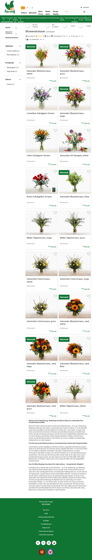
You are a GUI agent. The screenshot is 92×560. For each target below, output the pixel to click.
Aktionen (33, 13)
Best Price (40, 12)
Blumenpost (13, 68)
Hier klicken (46, 504)
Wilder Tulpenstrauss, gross (72, 237)
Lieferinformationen (46, 535)
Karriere (46, 510)
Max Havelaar (13, 55)
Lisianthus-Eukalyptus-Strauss (41, 113)
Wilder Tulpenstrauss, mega (39, 237)
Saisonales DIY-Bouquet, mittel (74, 155)
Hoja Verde (12, 71)
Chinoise (67, 488)
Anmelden (84, 7)
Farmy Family (56, 12)
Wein (55, 482)
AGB (46, 514)
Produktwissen (46, 524)
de (23, 8)
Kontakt (46, 521)
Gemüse (38, 486)
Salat (45, 486)
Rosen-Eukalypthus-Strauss (39, 196)
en (32, 8)
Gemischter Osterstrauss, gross (41, 321)
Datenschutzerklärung (46, 517)
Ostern (24, 13)
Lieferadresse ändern (46, 531)
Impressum (46, 528)
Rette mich (48, 12)
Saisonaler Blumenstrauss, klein (74, 196)
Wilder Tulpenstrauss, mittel (73, 406)
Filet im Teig (56, 488)
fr (27, 8)
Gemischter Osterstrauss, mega (74, 279)
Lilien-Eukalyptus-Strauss (38, 155)
